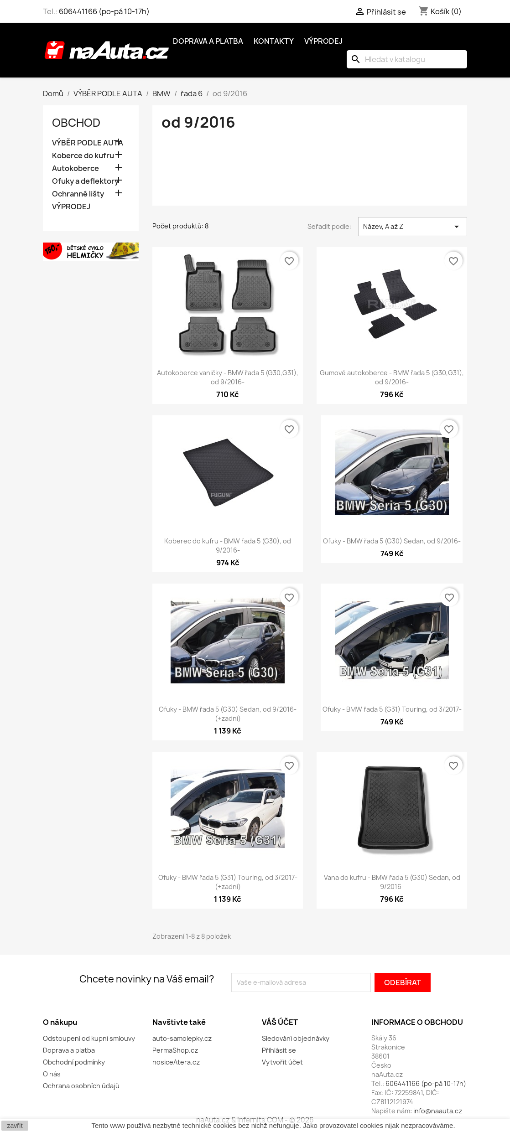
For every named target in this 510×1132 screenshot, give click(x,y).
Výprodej (323, 41)
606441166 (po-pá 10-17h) (104, 11)
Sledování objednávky (295, 1038)
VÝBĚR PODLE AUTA (87, 143)
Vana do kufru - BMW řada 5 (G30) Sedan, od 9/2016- (392, 882)
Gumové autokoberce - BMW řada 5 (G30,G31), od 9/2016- (392, 377)
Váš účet (280, 1022)
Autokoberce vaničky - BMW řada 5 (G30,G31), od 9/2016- (227, 377)
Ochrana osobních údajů (81, 1085)
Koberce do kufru (83, 155)
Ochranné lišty (78, 194)
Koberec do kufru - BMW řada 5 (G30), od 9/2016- (227, 545)
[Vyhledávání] (407, 59)
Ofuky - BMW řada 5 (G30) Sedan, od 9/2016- (392, 541)
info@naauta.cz (437, 1110)
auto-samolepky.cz (182, 1038)
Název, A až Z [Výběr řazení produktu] (412, 226)
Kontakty (274, 41)
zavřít (14, 1125)
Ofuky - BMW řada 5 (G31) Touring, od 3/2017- (392, 709)
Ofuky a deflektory (85, 181)
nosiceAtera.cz (176, 1062)
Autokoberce (75, 168)
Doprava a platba (208, 41)
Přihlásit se (279, 1050)
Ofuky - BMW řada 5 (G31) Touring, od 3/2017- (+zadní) (227, 882)
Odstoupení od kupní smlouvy (89, 1038)
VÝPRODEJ (71, 207)
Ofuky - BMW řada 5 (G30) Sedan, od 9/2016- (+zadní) (228, 714)
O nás (52, 1074)
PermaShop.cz (175, 1050)
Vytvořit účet (282, 1062)
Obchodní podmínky (74, 1062)
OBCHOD (76, 122)
